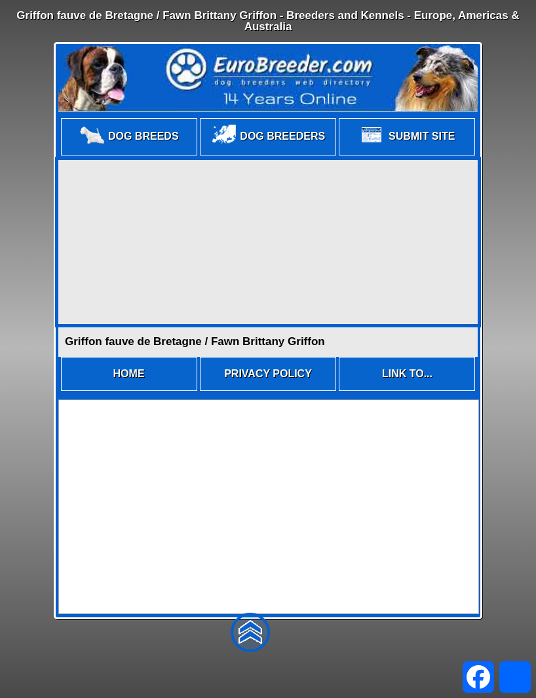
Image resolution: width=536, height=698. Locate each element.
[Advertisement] (268, 242)
